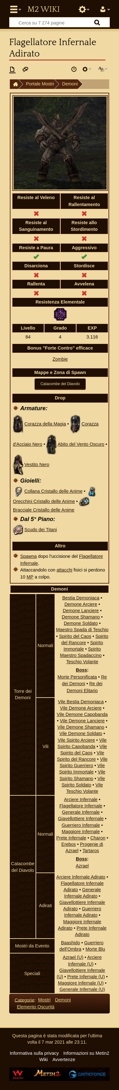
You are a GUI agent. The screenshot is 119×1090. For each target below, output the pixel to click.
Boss (81, 669)
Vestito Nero (36, 464)
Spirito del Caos (75, 636)
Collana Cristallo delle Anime (53, 491)
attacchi (64, 569)
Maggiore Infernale (81, 831)
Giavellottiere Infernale (81, 818)
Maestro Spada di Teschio (82, 629)
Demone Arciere (80, 604)
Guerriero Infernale (81, 825)
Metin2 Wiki (43, 9)
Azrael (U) (73, 957)
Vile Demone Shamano (80, 727)
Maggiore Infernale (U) (81, 983)
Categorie (24, 999)
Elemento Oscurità (35, 1006)
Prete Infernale (71, 837)
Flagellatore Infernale (80, 805)
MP (30, 576)
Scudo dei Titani (40, 529)
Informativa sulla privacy (34, 1053)
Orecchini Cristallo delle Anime (44, 501)
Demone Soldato (81, 623)
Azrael (82, 865)
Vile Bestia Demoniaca (81, 701)
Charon (97, 837)
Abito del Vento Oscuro (80, 444)
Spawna (28, 556)
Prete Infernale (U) (86, 976)
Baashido (70, 942)
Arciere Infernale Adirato (80, 876)
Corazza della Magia (45, 423)
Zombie (60, 359)
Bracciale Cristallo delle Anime (44, 509)
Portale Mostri (40, 83)
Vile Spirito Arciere (76, 740)
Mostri (44, 999)
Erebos (68, 844)
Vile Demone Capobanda (82, 714)
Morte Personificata (77, 676)
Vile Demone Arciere (81, 708)
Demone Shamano (81, 616)
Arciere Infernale (81, 799)
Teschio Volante (82, 661)
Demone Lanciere (81, 610)
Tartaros (91, 850)
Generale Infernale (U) (82, 989)
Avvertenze (63, 1059)
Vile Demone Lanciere (82, 720)
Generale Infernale (81, 812)
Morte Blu (95, 949)
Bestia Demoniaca (80, 597)
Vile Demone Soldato (80, 733)
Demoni (70, 83)
